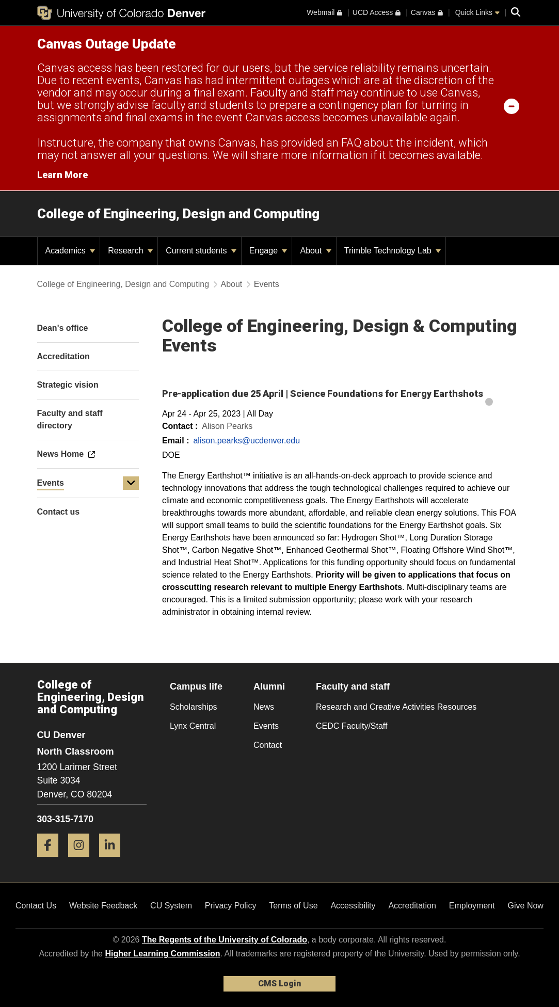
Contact (267, 745)
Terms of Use (293, 905)
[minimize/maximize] (511, 106)
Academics (70, 250)
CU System (171, 905)
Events (50, 482)
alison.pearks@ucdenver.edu (246, 440)
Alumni (269, 686)
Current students (201, 250)
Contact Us (35, 905)
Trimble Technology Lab (392, 250)
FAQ (351, 142)
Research (130, 250)
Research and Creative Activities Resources (396, 706)
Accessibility (352, 905)
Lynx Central (193, 726)
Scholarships (193, 706)
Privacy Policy (231, 905)
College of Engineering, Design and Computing (178, 213)
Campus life (196, 686)
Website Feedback (103, 905)
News (263, 706)
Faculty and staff (353, 686)
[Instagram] (82, 860)
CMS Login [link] (279, 983)
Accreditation (412, 905)
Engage (268, 250)
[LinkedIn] (113, 860)
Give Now (526, 905)
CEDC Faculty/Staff (351, 726)
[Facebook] (51, 860)
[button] (131, 483)
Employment (472, 905)
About (315, 250)
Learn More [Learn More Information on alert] (62, 174)
